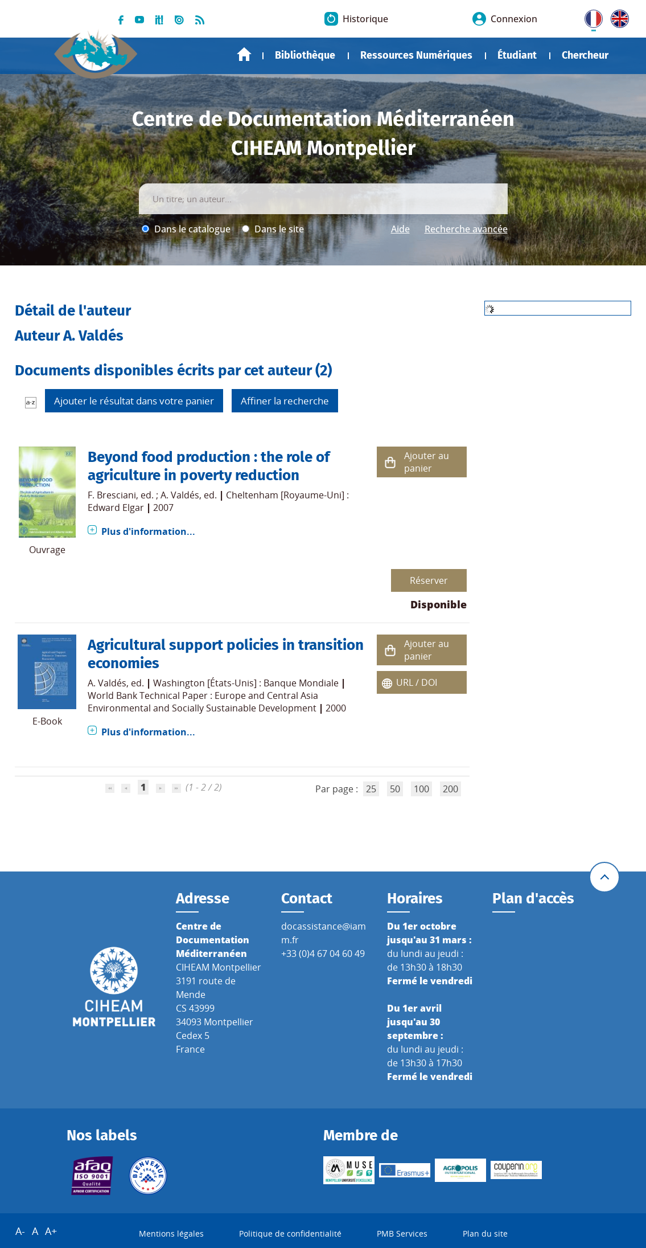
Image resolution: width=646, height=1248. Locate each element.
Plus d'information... (148, 531)
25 (371, 789)
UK (617, 16)
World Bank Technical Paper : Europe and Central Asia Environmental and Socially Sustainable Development (203, 701)
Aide (400, 229)
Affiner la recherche (285, 400)
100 (421, 789)
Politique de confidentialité (290, 1233)
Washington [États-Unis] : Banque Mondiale (246, 683)
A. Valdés (180, 495)
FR (590, 16)
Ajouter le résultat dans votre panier (134, 400)
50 (395, 789)
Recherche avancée (466, 229)
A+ (51, 1231)
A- (20, 1231)
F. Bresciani (112, 495)
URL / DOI (416, 682)
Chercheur (585, 55)
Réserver (429, 580)
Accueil (244, 54)
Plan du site (485, 1233)
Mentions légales (171, 1233)
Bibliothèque (305, 55)
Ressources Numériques (416, 55)
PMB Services (402, 1233)
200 (450, 789)
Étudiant (517, 55)
